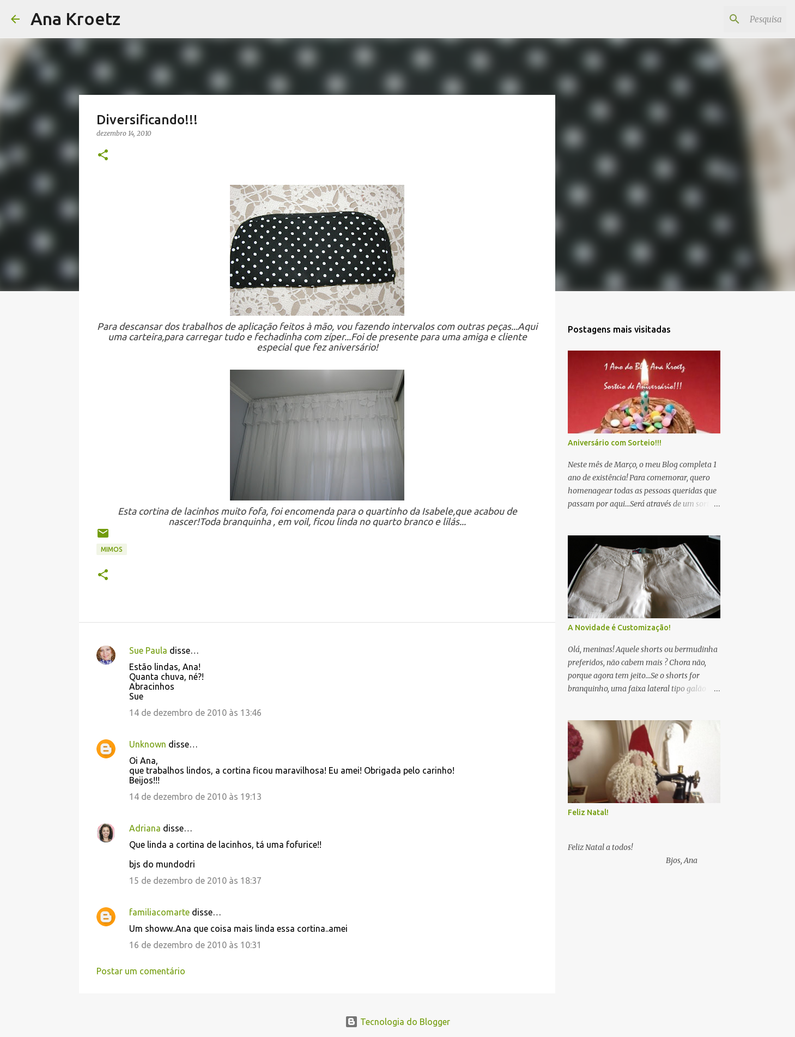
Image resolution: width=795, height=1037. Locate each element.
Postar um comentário (140, 971)
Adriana (145, 828)
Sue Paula (148, 650)
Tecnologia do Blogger (397, 1022)
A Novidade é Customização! (619, 627)
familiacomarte (159, 912)
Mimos (112, 549)
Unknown (147, 744)
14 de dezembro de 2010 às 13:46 (195, 713)
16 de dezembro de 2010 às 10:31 (195, 945)
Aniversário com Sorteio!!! (615, 442)
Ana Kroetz (75, 18)
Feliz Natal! (588, 812)
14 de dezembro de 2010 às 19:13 (195, 796)
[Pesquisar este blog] (729, 19)
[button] (103, 155)
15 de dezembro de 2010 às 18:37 (195, 880)
